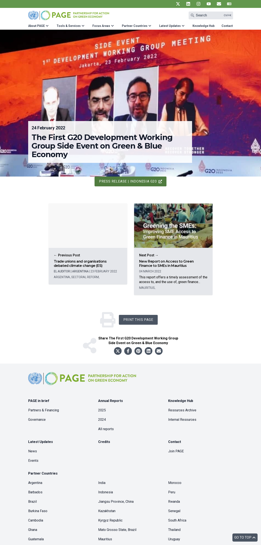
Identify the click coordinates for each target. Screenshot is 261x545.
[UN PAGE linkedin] (188, 4)
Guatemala (36, 539)
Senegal (174, 511)
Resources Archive (182, 410)
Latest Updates (170, 26)
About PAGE (36, 26)
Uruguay (174, 539)
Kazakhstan (106, 511)
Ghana (32, 530)
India (101, 483)
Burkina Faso (37, 511)
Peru (171, 492)
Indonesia (105, 492)
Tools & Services (69, 26)
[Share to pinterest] (138, 351)
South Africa (177, 520)
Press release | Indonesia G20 (130, 181)
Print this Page (138, 320)
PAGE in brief (38, 401)
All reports (106, 429)
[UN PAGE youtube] (209, 4)
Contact (227, 26)
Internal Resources (182, 420)
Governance (37, 420)
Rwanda (174, 502)
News (32, 451)
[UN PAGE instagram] (198, 4)
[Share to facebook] (128, 351)
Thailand (174, 530)
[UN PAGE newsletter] (219, 4)
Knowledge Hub (203, 26)
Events (33, 461)
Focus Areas (101, 26)
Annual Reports (110, 401)
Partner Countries (134, 26)
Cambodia (35, 520)
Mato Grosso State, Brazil (117, 530)
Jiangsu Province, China (116, 502)
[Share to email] (159, 351)
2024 (102, 420)
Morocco (174, 483)
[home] (82, 382)
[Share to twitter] (118, 351)
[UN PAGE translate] (229, 4)
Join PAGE (176, 451)
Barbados (35, 492)
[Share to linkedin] (148, 351)
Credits (104, 442)
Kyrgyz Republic (110, 520)
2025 (102, 410)
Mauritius (105, 539)
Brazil (32, 502)
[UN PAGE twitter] (178, 4)
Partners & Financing (43, 410)
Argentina (35, 483)
